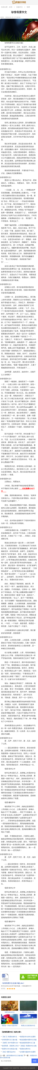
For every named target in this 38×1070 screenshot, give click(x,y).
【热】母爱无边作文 (9, 1052)
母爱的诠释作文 (25, 1049)
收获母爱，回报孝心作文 (10, 1046)
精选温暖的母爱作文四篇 (28, 1040)
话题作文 (19, 7)
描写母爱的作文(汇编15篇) (14, 1055)
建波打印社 (16, 1068)
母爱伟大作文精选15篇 (9, 1049)
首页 (10, 7)
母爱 (28, 7)
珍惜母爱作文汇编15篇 (9, 1040)
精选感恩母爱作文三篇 (27, 1043)
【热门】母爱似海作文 (9, 1036)
